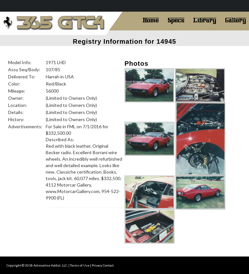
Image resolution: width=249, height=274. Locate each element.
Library (204, 19)
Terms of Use (79, 265)
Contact (108, 265)
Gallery (235, 19)
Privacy (97, 265)
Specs (176, 19)
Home (150, 19)
